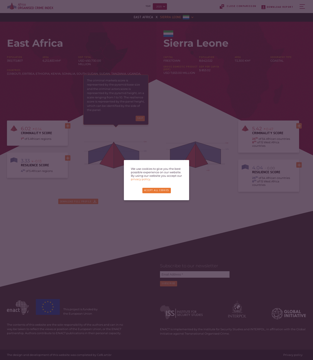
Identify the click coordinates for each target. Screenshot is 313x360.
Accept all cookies (156, 190)
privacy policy (140, 179)
